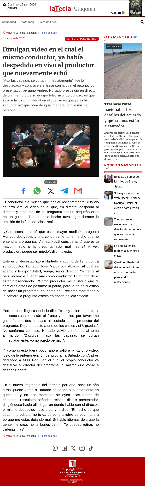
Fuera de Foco (47, 22)
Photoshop (27, 22)
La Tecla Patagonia (26, 32)
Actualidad (9, 22)
